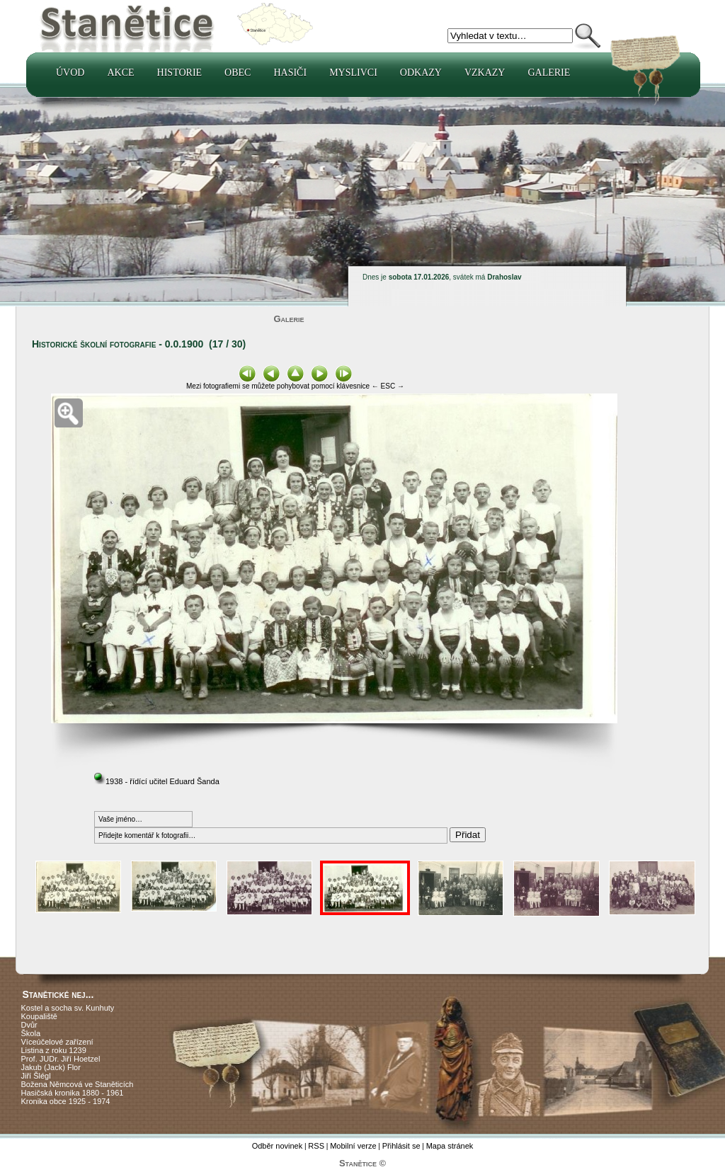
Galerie (548, 72)
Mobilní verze (353, 1146)
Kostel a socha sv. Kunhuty (68, 1008)
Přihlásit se (401, 1146)
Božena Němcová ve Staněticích (77, 1084)
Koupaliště (39, 1016)
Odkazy (421, 72)
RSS (316, 1146)
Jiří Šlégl (36, 1076)
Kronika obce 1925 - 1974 (65, 1101)
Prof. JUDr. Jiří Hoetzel (61, 1059)
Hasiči (290, 72)
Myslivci (353, 72)
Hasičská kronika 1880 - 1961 (72, 1092)
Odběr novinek (277, 1146)
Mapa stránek (450, 1146)
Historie (179, 72)
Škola (31, 1033)
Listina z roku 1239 (53, 1050)
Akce (120, 72)
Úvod (70, 72)
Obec (237, 72)
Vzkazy (485, 72)
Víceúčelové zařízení (57, 1042)
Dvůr (29, 1025)
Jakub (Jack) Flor (51, 1067)
